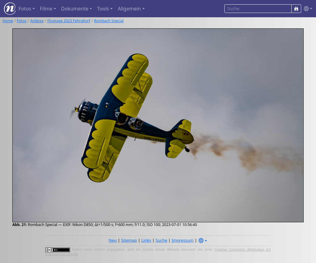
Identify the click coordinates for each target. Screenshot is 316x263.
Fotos (22, 20)
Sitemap (129, 240)
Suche (161, 240)
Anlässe (37, 20)
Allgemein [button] (129, 8)
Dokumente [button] (74, 8)
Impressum (182, 240)
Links (146, 240)
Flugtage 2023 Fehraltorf (69, 20)
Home (7, 20)
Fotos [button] (25, 8)
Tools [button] (103, 8)
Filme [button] (46, 8)
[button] (306, 8)
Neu (113, 240)
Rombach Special (109, 20)
